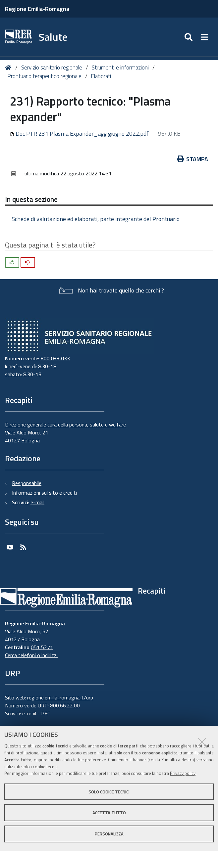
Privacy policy (182, 773)
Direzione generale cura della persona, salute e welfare (65, 424)
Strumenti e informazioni (120, 67)
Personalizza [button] (109, 833)
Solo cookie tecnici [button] (109, 791)
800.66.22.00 (65, 705)
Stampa (192, 159)
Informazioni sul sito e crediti (44, 493)
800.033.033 (55, 358)
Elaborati (101, 76)
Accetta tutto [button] (109, 812)
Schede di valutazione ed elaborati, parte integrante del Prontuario (96, 218)
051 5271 (42, 647)
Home (9, 67)
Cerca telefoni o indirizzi (31, 655)
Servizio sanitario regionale (51, 67)
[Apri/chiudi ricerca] (189, 37)
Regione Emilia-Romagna (37, 8)
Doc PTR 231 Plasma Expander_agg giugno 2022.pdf (80, 133)
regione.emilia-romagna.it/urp (60, 697)
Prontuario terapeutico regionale (44, 76)
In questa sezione (31, 199)
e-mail (37, 502)
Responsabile (26, 483)
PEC (45, 713)
